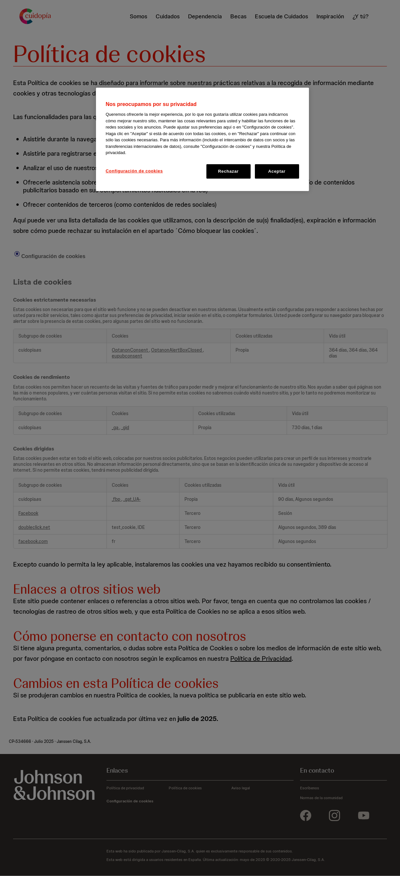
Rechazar (228, 171)
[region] (202, 139)
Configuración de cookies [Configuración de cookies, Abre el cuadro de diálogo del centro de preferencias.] (134, 170)
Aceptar (277, 171)
